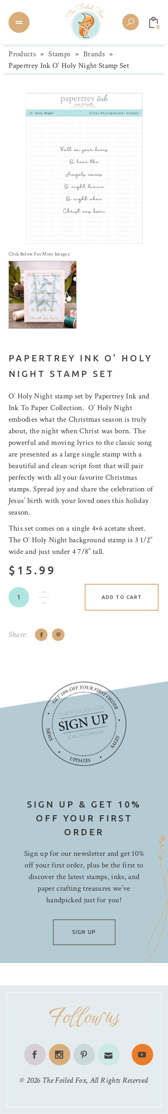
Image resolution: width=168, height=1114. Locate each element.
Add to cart (122, 597)
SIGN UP (84, 932)
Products (22, 54)
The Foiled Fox (64, 1080)
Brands (94, 54)
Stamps (59, 54)
